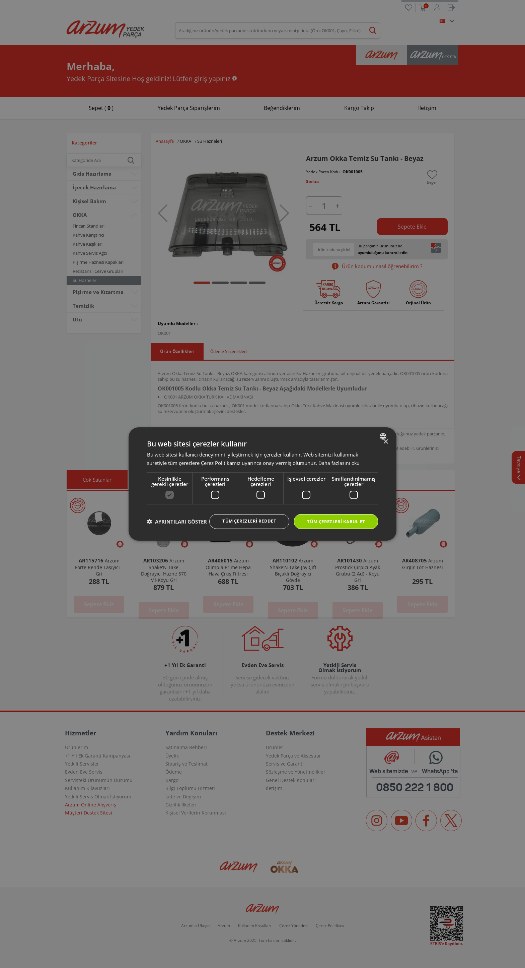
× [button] (385, 435)
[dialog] (262, 484)
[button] (177, 533)
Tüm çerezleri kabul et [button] (333, 515)
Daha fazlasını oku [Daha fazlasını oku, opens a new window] (339, 456)
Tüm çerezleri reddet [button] (242, 514)
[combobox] (384, 429)
